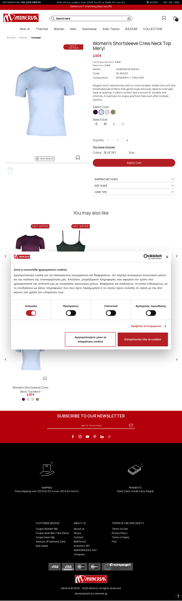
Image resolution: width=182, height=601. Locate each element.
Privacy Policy (119, 533)
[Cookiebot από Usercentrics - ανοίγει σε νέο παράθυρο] (146, 256)
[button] (53, 18)
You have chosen (104, 147)
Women (23, 37)
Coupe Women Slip (47, 528)
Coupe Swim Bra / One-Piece (52, 533)
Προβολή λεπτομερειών (146, 326)
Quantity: (99, 140)
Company (79, 554)
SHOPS (153, 2)
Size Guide (42, 545)
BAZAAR (11, 37)
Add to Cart (134, 163)
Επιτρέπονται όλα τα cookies (142, 339)
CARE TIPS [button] (134, 192)
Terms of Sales (120, 537)
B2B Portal (80, 541)
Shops (77, 533)
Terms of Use (120, 528)
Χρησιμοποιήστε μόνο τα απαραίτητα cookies (90, 339)
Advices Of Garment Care (50, 541)
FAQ (114, 541)
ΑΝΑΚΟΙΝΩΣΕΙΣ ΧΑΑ (85, 550)
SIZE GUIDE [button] (134, 185)
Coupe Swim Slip (45, 537)
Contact (79, 537)
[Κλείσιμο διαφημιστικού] (167, 257)
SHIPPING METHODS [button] (134, 179)
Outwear (36, 37)
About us (79, 528)
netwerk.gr (101, 593)
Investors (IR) (82, 545)
